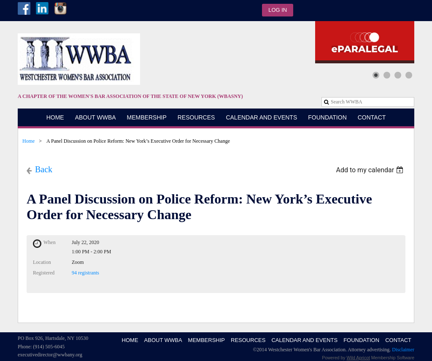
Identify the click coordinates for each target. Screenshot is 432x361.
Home (28, 141)
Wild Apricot (358, 357)
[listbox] (370, 170)
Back (43, 169)
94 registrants (85, 273)
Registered (43, 273)
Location (42, 262)
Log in (277, 10)
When (49, 242)
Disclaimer (403, 350)
